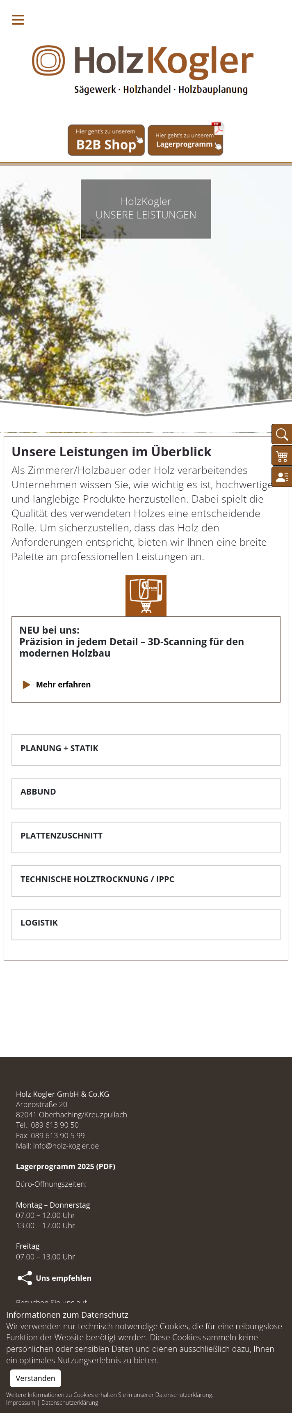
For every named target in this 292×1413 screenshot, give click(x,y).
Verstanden (35, 1378)
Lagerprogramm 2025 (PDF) (66, 1166)
